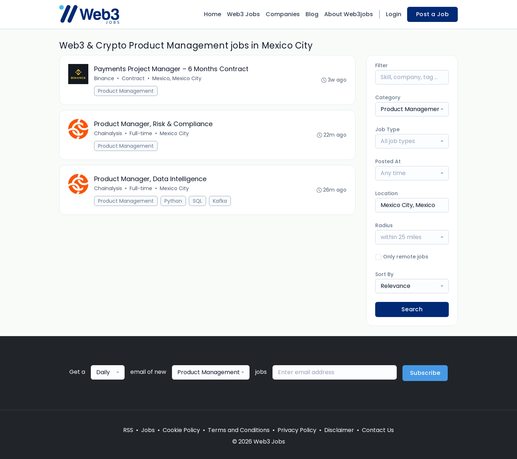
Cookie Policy (181, 430)
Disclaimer (339, 430)
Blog (312, 14)
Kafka (220, 201)
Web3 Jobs (243, 14)
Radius (384, 225)
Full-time (141, 133)
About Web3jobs (348, 14)
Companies (283, 14)
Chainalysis (108, 133)
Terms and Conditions (239, 430)
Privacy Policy (297, 430)
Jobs (148, 430)
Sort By (384, 274)
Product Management (126, 91)
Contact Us (378, 430)
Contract (133, 78)
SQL (197, 201)
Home (212, 14)
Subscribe (425, 373)
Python (173, 201)
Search (412, 309)
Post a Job (432, 14)
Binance (104, 78)
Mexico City (174, 133)
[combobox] (412, 109)
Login (393, 14)
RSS (128, 430)
